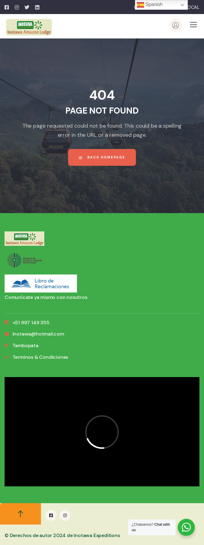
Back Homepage (102, 157)
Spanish (150, 5)
